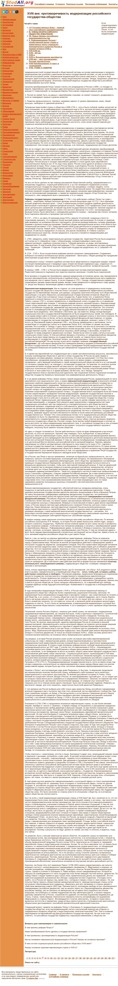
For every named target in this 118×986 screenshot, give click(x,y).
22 (95, 958)
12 (59, 958)
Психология (7, 140)
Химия (5, 181)
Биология (6, 30)
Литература (7, 82)
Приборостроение (10, 130)
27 (113, 958)
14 (66, 958)
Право (5, 127)
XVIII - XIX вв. (35, 53)
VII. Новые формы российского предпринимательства (43, 37)
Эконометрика (8, 194)
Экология (6, 192)
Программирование (11, 132)
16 (73, 958)
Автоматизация (9, 20)
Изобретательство (10, 57)
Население (7, 109)
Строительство (9, 159)
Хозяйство (7, 184)
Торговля (6, 165)
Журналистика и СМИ (12, 55)
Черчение (6, 189)
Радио (5, 143)
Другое (5, 52)
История (6, 68)
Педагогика (7, 122)
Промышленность (10, 138)
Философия (7, 176)
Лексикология (8, 79)
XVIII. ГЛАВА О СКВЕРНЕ (40, 68)
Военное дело (8, 36)
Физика (5, 170)
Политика (6, 124)
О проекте (60, 4)
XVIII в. (32, 55)
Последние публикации (96, 4)
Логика (5, 84)
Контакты (113, 4)
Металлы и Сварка (10, 101)
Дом (4, 49)
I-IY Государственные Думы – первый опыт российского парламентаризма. (46, 29)
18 (80, 958)
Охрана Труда (8, 119)
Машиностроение (10, 92)
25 (106, 958)
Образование (8, 111)
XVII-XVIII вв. (35, 51)
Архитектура (7, 22)
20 (88, 958)
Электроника (8, 200)
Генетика (6, 38)
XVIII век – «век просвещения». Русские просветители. (43, 60)
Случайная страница (44, 4)
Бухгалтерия (7, 33)
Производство (8, 135)
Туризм (5, 167)
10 (51, 958)
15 (69, 958)
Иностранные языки (11, 60)
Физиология (7, 173)
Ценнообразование (10, 186)
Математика (7, 90)
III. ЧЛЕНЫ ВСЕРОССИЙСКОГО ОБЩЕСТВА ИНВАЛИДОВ (43, 33)
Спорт (5, 154)
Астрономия (7, 25)
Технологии (7, 162)
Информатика (8, 63)
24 (102, 958)
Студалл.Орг (32, 978)
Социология (7, 151)
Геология (6, 44)
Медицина (6, 95)
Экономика (7, 197)
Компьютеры (8, 71)
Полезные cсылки (74, 4)
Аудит (5, 28)
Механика (6, 103)
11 (55, 958)
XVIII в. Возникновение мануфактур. (46, 57)
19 (84, 958)
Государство (7, 47)
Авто (4, 17)
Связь (5, 149)
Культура (6, 76)
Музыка (5, 106)
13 (62, 958)
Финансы (6, 178)
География (7, 41)
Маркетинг (7, 87)
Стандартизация (9, 157)
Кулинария (7, 74)
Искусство (6, 65)
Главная (53, 975)
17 (77, 958)
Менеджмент (8, 98)
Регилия (6, 146)
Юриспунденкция (10, 203)
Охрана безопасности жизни (11, 115)
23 (98, 958)
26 (109, 958)
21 (91, 958)
